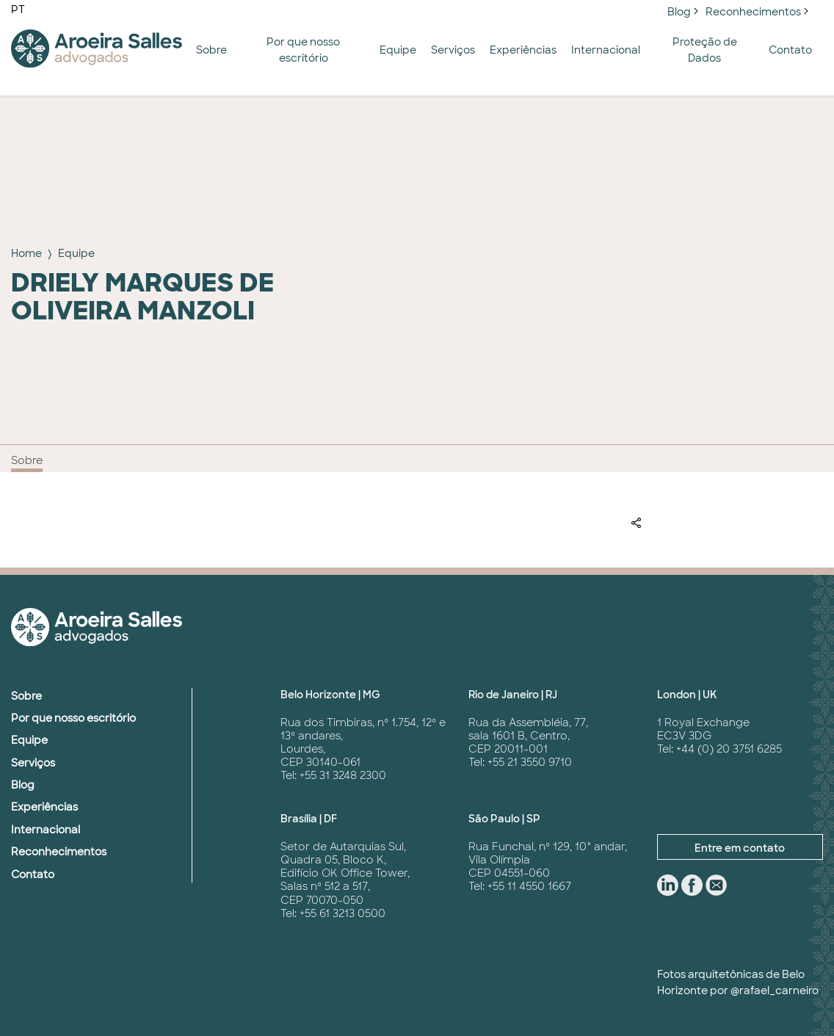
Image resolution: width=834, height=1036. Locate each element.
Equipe (398, 50)
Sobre (211, 50)
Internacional (605, 50)
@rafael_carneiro (774, 990)
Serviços (453, 50)
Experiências (523, 50)
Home (26, 253)
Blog (679, 11)
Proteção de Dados (704, 50)
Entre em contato (740, 848)
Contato (790, 50)
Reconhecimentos (753, 11)
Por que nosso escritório (303, 50)
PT (18, 9)
